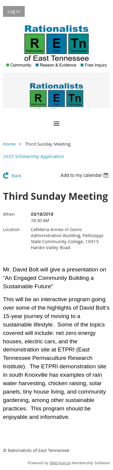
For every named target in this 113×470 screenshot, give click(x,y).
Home (9, 144)
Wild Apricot (60, 463)
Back (16, 175)
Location (11, 229)
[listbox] (85, 175)
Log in (14, 11)
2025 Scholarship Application (33, 156)
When (9, 214)
